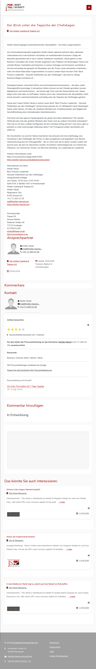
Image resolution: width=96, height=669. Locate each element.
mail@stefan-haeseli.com (18, 201)
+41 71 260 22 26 (30, 252)
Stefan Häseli (65, 342)
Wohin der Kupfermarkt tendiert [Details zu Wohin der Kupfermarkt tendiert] (20, 537)
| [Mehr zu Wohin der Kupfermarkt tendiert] (69, 549)
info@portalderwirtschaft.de (20, 656)
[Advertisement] (48, 450)
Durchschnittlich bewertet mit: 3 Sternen (26, 335)
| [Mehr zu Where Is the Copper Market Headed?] (61, 502)
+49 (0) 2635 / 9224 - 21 (19, 661)
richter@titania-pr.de (16, 231)
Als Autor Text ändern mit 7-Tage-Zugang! (25, 386)
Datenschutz (55, 647)
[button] (48, 508)
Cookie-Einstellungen (59, 656)
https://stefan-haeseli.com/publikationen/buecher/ (28, 159)
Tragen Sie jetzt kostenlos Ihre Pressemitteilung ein (29, 370)
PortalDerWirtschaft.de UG (25, 642)
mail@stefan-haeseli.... (32, 249)
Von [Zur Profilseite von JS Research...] (15, 540)
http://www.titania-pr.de (17, 234)
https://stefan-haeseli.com (18, 204)
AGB (52, 651)
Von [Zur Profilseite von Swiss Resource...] (16, 493)
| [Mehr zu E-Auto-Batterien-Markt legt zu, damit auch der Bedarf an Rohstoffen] (72, 596)
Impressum (54, 642)
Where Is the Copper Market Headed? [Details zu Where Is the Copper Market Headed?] (23, 489)
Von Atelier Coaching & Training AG (24, 31)
